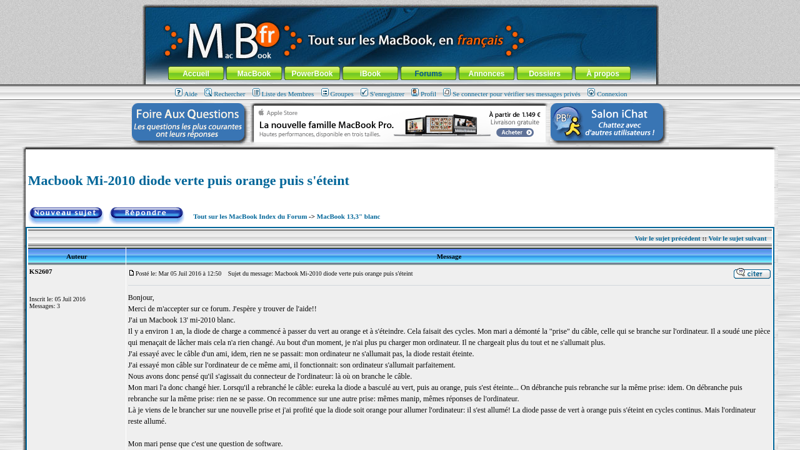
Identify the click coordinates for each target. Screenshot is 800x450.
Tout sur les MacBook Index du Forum (250, 216)
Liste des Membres (283, 94)
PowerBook (311, 73)
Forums (428, 73)
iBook (370, 73)
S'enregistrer (382, 94)
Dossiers (545, 73)
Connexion (607, 94)
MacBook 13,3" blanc (349, 216)
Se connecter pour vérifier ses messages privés (512, 94)
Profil (423, 94)
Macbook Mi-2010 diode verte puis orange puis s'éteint (188, 180)
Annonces (486, 73)
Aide (186, 94)
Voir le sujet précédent (667, 238)
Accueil (195, 73)
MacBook (254, 73)
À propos (602, 73)
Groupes (337, 94)
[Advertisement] (400, 154)
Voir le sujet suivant (737, 238)
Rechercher (224, 94)
